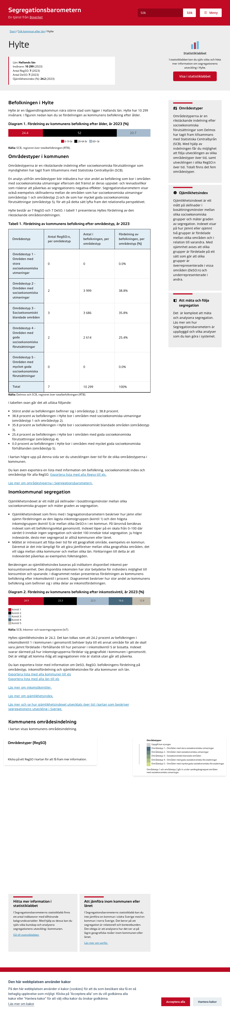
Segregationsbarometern (44, 10)
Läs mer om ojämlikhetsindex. (30, 696)
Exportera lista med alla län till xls (33, 679)
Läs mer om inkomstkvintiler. (30, 687)
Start (13, 31)
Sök (189, 13)
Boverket (36, 17)
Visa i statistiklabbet (195, 76)
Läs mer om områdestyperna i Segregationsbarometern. (50, 483)
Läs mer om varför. (96, 943)
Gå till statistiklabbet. (26, 935)
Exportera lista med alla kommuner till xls (39, 674)
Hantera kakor (207, 1001)
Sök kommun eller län (31, 31)
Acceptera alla (175, 1001)
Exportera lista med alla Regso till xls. (78, 474)
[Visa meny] (211, 13)
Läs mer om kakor (21, 1004)
